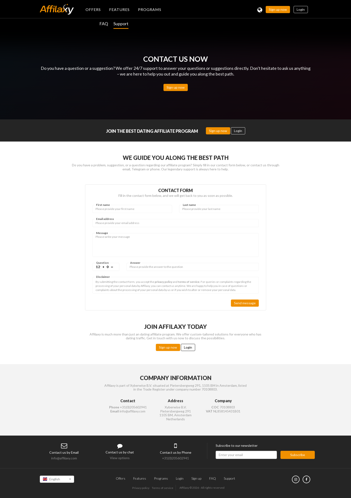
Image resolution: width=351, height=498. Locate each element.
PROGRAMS (149, 9)
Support (120, 23)
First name (103, 204)
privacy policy (163, 282)
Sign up (196, 478)
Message (102, 233)
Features (139, 478)
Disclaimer (103, 276)
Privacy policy (140, 488)
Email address (105, 219)
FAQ (103, 23)
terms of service (188, 282)
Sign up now (278, 9)
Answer (135, 262)
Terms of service (162, 488)
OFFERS (93, 9)
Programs (161, 478)
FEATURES (119, 9)
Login (301, 9)
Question (102, 262)
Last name (189, 204)
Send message (245, 303)
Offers (120, 478)
